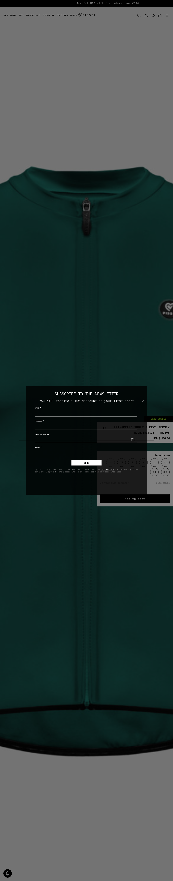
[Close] (142, 401)
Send (86, 463)
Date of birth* (42, 434)
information (107, 469)
